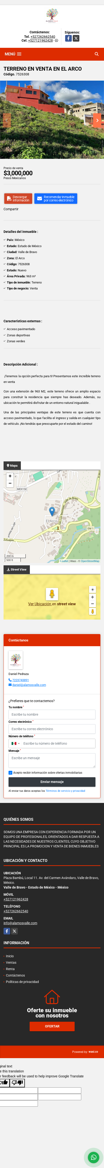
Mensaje (15, 751)
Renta (10, 969)
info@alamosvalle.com (20, 923)
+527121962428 (40, 40)
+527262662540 (43, 37)
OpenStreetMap (90, 561)
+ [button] (10, 476)
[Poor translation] (17, 1083)
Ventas (11, 962)
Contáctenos (15, 975)
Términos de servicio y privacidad (65, 790)
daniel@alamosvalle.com (29, 685)
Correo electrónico (21, 722)
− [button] (10, 483)
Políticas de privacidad (22, 982)
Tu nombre (16, 707)
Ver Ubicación (40, 604)
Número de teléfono (22, 736)
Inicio (10, 956)
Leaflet (64, 561)
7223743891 (20, 680)
